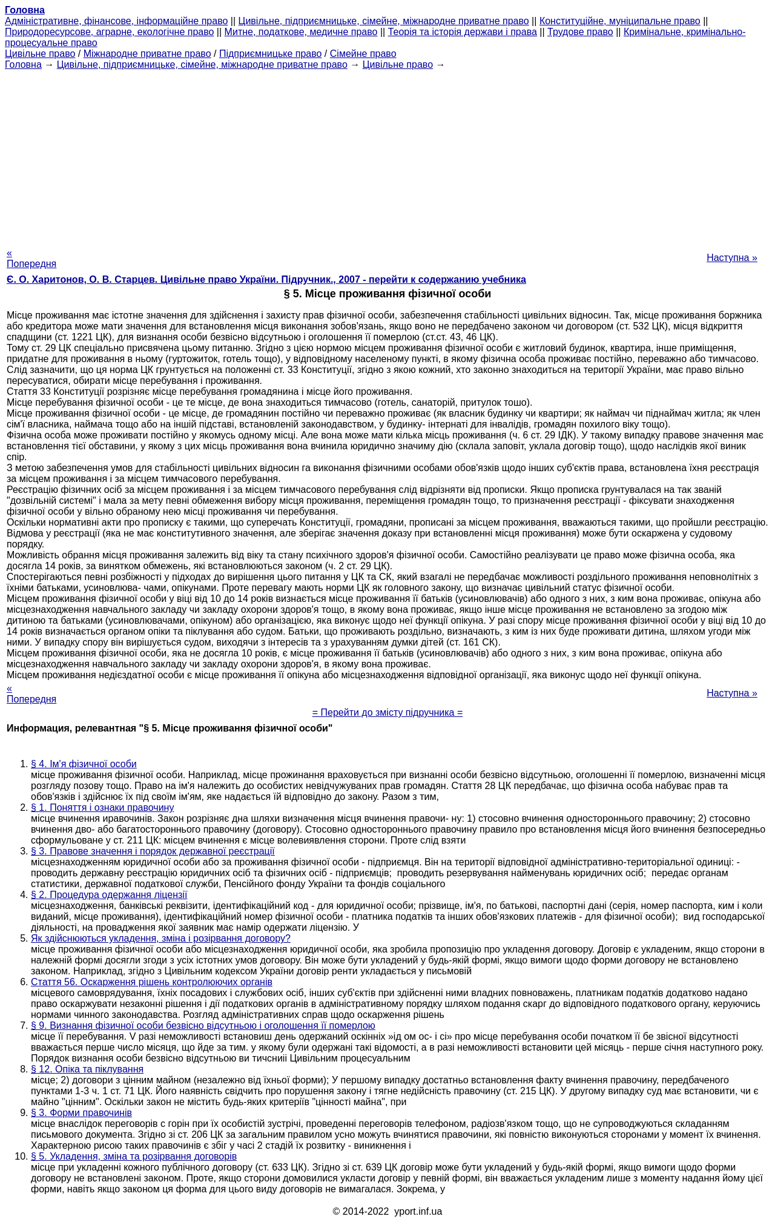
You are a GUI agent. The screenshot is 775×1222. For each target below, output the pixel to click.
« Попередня (31, 258)
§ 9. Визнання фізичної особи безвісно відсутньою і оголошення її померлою (203, 1025)
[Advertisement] (387, 155)
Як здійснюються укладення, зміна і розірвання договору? (161, 938)
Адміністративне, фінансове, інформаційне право (116, 21)
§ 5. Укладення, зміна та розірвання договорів (134, 1156)
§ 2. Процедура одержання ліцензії (109, 895)
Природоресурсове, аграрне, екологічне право (109, 32)
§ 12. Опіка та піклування (87, 1069)
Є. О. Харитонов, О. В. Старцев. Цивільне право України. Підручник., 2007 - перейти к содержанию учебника (266, 279)
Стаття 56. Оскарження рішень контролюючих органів (151, 982)
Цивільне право (40, 53)
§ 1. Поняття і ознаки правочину (102, 807)
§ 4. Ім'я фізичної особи (84, 764)
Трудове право (580, 32)
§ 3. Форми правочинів (81, 1113)
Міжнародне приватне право (147, 53)
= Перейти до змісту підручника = (387, 712)
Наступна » (732, 258)
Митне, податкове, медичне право (301, 32)
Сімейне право (363, 53)
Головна (23, 64)
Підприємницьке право (270, 53)
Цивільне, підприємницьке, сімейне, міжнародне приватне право (384, 21)
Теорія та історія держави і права (462, 32)
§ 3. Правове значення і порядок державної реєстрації (153, 851)
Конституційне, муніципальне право (620, 21)
